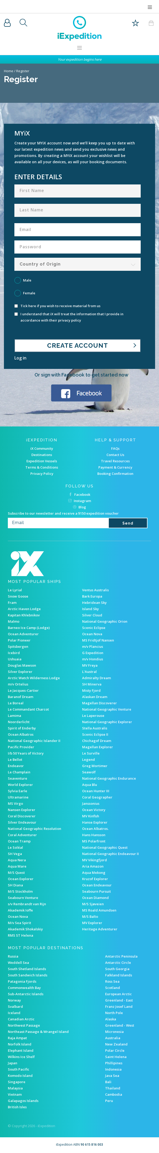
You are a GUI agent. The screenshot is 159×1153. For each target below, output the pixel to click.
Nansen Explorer (21, 809)
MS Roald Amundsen (99, 910)
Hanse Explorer (94, 822)
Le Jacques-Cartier (23, 690)
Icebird (14, 652)
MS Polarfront (93, 841)
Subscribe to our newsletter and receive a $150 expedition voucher (63, 513)
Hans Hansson (93, 835)
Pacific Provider (21, 747)
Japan (12, 1063)
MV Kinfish (90, 816)
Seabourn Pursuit (96, 891)
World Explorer (20, 784)
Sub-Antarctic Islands (25, 994)
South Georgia (117, 968)
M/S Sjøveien (93, 904)
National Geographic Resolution (34, 828)
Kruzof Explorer (95, 878)
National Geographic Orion (104, 621)
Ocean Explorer (20, 878)
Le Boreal (16, 703)
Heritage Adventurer (99, 929)
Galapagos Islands (23, 1100)
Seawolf (89, 772)
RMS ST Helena (20, 935)
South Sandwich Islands (27, 975)
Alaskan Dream (94, 696)
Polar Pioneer (19, 640)
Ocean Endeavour (97, 885)
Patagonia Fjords (22, 981)
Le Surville (91, 753)
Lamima (14, 715)
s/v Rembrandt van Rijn (27, 904)
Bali (108, 1081)
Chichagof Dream (96, 740)
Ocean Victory (93, 809)
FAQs (115, 448)
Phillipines (113, 1063)
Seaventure (17, 778)
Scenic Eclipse (93, 627)
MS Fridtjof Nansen (98, 640)
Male (27, 280)
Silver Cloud (92, 615)
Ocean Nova (92, 634)
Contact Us (115, 454)
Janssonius (90, 803)
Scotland (112, 987)
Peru (109, 1100)
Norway (14, 1000)
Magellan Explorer (97, 747)
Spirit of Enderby (22, 728)
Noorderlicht (19, 721)
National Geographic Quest (105, 847)
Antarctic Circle (118, 962)
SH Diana (15, 885)
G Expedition (92, 652)
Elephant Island (20, 1050)
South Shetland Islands (27, 968)
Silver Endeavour (22, 822)
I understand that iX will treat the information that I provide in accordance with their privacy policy (68, 317)
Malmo (13, 621)
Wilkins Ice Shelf (21, 1056)
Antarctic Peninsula (121, 956)
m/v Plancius (92, 646)
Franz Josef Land (119, 1006)
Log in (20, 358)
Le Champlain (19, 772)
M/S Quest (16, 872)
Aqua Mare (17, 866)
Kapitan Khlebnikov (24, 615)
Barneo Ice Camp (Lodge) (29, 627)
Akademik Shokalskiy (25, 929)
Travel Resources (115, 461)
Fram (12, 602)
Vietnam (15, 1094)
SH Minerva (91, 684)
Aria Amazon (93, 866)
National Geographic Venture (106, 709)
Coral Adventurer (22, 835)
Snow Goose (18, 596)
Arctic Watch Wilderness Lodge (34, 678)
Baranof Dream (20, 696)
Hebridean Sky (94, 602)
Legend (88, 759)
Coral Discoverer (22, 816)
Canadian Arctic (21, 1019)
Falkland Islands (118, 975)
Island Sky (90, 608)
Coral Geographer (97, 797)
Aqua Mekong (93, 872)
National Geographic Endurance (109, 778)
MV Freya (90, 665)
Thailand (112, 1088)
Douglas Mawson (22, 665)
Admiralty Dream (96, 678)
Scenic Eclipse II (95, 734)
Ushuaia (14, 659)
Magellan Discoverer (99, 703)
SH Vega (15, 853)
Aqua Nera (17, 860)
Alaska (110, 1019)
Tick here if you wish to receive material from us (57, 306)
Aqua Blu (89, 784)
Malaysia (15, 1088)
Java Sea (112, 1075)
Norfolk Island (19, 1044)
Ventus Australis (95, 590)
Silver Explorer (20, 671)
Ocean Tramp (19, 841)
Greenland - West (119, 1025)
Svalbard (15, 1006)
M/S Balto (90, 916)
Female (29, 293)
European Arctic (118, 994)
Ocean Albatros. (95, 828)
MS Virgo (15, 803)
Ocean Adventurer (23, 634)
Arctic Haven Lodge (24, 608)
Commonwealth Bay (24, 987)
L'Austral (89, 671)
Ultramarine (18, 797)
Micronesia (114, 1031)
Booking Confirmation (115, 473)
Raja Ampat (17, 1038)
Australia (112, 1038)
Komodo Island (20, 1075)
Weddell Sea (18, 962)
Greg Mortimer (94, 765)
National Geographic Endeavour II (110, 853)
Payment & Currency (115, 467)
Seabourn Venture (23, 897)
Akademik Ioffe (20, 910)
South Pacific (18, 1069)
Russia (13, 956)
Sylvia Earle (17, 791)
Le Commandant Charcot (28, 709)
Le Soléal (15, 847)
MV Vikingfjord (94, 860)
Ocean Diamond (95, 897)
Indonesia (113, 1069)
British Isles (17, 1107)
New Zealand (116, 1044)
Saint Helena (116, 1056)
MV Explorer (92, 922)
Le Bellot (15, 759)
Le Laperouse (93, 715)
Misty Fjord (91, 690)
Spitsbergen (18, 646)
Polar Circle (114, 1050)
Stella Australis (94, 728)
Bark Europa (92, 596)
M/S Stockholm (20, 891)
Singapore (16, 1081)
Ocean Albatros (20, 734)
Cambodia (113, 1094)
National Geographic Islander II (34, 740)
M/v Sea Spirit (19, 922)
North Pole (114, 1012)
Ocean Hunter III (95, 791)
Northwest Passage (24, 1025)
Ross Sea (112, 981)
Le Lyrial (15, 590)
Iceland (14, 1012)
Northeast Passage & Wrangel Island (38, 1031)
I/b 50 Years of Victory (26, 753)
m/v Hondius (92, 659)
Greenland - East (119, 1000)
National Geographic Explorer (107, 721)
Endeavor (16, 765)
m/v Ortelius (18, 684)
